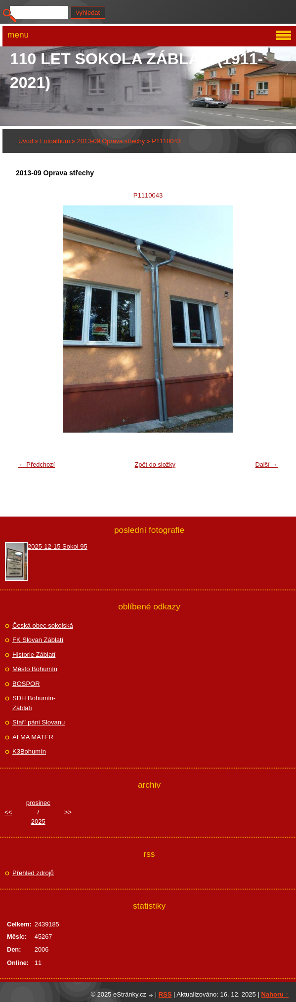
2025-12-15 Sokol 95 (57, 546)
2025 (38, 821)
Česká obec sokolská (42, 625)
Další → (266, 464)
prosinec (38, 802)
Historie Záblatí (33, 654)
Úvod (25, 141)
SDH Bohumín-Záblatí (33, 703)
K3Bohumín (29, 751)
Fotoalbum (55, 141)
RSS (165, 994)
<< (8, 812)
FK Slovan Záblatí (37, 639)
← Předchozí (36, 464)
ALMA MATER (32, 737)
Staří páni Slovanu (38, 722)
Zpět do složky (154, 464)
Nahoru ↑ (275, 994)
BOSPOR (26, 683)
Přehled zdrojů (33, 873)
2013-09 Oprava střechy (111, 141)
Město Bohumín (34, 669)
